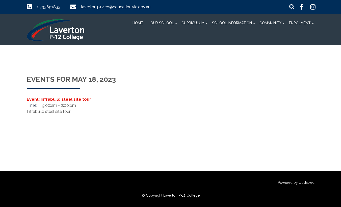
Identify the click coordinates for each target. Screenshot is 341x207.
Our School (162, 23)
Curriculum (192, 23)
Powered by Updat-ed (296, 182)
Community (270, 23)
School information (232, 23)
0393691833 (48, 7)
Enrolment (300, 23)
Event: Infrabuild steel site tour (59, 99)
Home (138, 23)
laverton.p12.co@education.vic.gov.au (115, 7)
